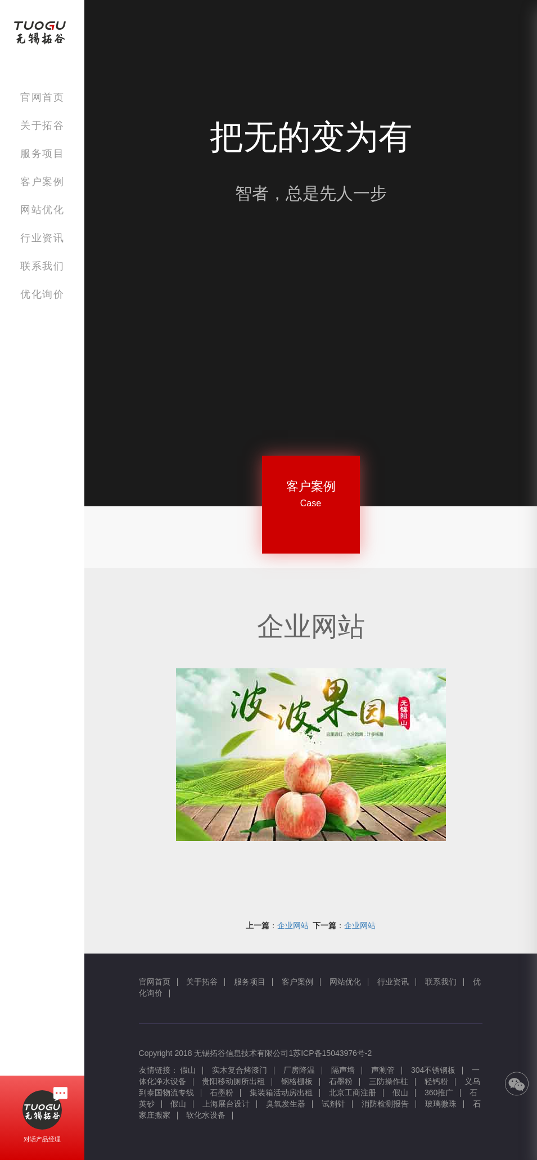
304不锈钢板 (433, 1069)
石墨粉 (341, 1081)
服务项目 (42, 153)
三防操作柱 (388, 1081)
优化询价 (42, 294)
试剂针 (333, 1103)
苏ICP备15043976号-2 (332, 1053)
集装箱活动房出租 (281, 1092)
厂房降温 (299, 1069)
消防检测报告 (385, 1103)
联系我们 (42, 266)
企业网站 (293, 925)
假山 (188, 1069)
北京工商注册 (352, 1092)
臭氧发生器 (285, 1103)
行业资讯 (42, 238)
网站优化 (42, 209)
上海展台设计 (226, 1103)
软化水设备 (205, 1114)
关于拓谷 (42, 125)
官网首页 (42, 97)
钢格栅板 (297, 1081)
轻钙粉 (436, 1081)
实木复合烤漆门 (239, 1069)
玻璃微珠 (441, 1103)
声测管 (383, 1069)
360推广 (439, 1092)
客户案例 (42, 181)
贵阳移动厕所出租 (233, 1081)
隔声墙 (343, 1069)
